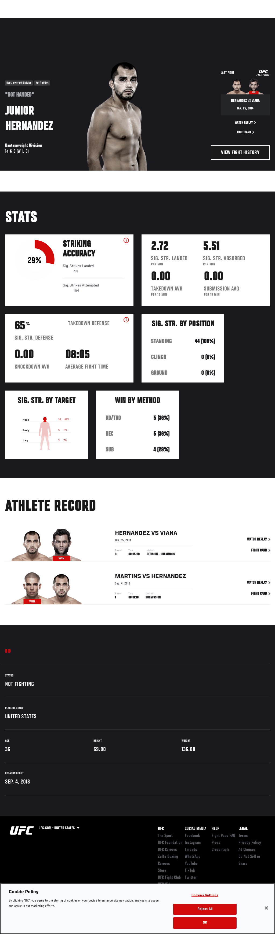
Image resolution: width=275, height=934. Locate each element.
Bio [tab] (8, 651)
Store (162, 870)
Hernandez (132, 534)
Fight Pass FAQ (223, 835)
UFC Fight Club (169, 877)
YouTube (191, 863)
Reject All (204, 909)
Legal (243, 828)
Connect (171, 20)
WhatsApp (192, 856)
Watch (193, 20)
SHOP (242, 20)
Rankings (37, 20)
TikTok (190, 870)
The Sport (165, 835)
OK (205, 923)
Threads (191, 849)
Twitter (191, 877)
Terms (243, 835)
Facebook (192, 835)
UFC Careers (167, 849)
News (82, 20)
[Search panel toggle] (257, 20)
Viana (168, 534)
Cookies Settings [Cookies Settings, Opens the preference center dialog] (204, 895)
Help (215, 828)
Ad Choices (247, 849)
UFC (161, 828)
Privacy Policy (249, 842)
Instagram (193, 842)
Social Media (195, 828)
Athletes (61, 20)
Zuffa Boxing (219, 20)
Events (15, 20)
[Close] (266, 908)
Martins (128, 577)
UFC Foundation (170, 842)
